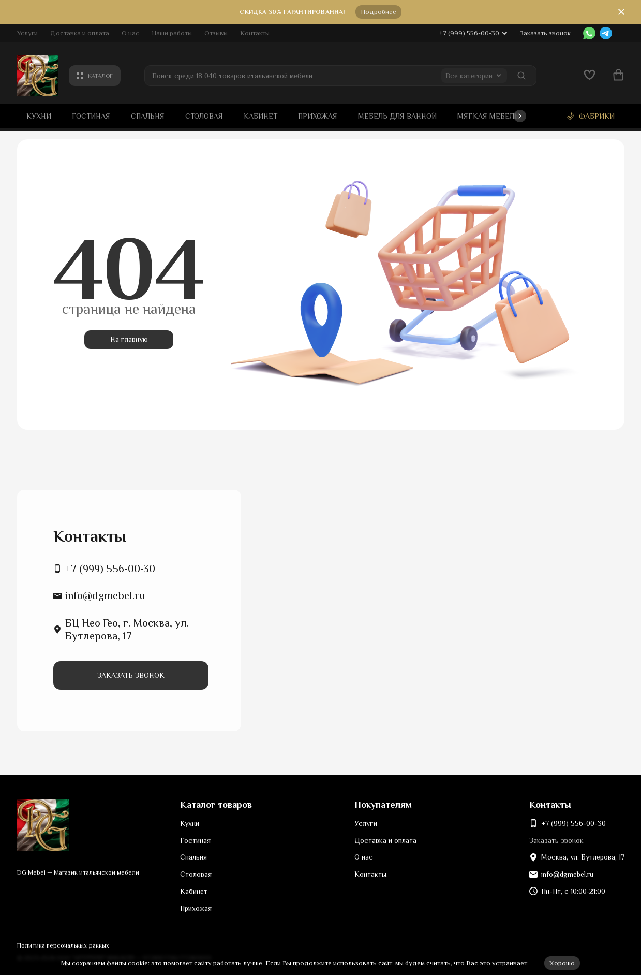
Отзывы (216, 33)
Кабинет (260, 116)
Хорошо (562, 963)
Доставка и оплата (79, 33)
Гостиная (91, 116)
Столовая (204, 116)
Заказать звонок (545, 33)
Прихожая (317, 116)
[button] (520, 116)
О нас (130, 33)
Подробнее (378, 12)
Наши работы (172, 33)
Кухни (38, 116)
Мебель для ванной (397, 116)
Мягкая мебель (488, 116)
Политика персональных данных (63, 945)
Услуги (27, 33)
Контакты (255, 33)
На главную (129, 339)
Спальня (148, 116)
